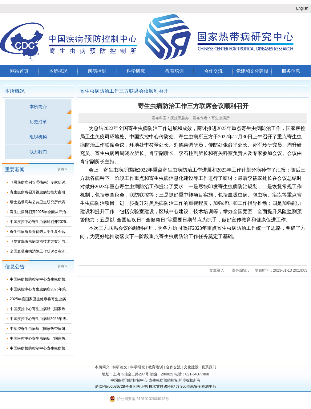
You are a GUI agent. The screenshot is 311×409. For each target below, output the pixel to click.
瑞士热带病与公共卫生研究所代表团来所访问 (47, 202)
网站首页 (19, 71)
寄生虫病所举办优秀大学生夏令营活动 (41, 231)
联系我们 (38, 151)
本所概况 (58, 71)
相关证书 (140, 386)
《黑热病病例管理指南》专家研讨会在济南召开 (48, 182)
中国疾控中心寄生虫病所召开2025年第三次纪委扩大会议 (56, 222)
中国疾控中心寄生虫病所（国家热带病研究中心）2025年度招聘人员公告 (69, 338)
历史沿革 (38, 121)
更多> (62, 169)
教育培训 (174, 71)
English (302, 8)
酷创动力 (171, 386)
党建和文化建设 (252, 71)
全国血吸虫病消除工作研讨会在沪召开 (41, 251)
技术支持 (156, 386)
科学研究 (136, 71)
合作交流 (213, 71)
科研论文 (119, 367)
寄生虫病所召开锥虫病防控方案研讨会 (41, 192)
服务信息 (291, 71)
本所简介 (38, 106)
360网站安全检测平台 (198, 386)
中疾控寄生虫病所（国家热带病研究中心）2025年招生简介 (58, 328)
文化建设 (191, 367)
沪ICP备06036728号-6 (113, 386)
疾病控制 (97, 71)
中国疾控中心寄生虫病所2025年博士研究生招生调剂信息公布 (60, 319)
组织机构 (38, 136)
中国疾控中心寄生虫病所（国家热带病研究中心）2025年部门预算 (64, 309)
